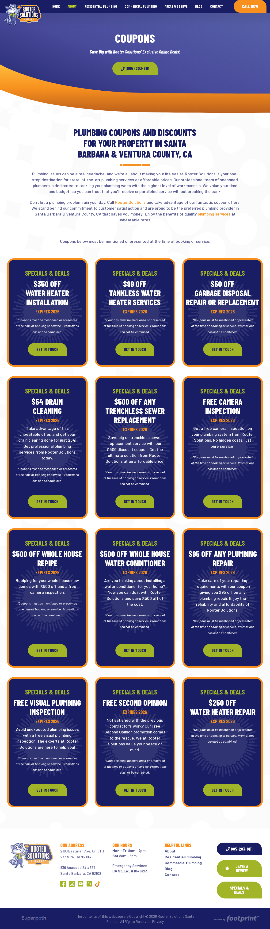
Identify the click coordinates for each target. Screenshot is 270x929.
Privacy (158, 921)
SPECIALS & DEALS (239, 890)
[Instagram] (72, 884)
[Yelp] (89, 884)
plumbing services (214, 213)
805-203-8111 (239, 849)
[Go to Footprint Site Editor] (236, 919)
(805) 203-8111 (135, 68)
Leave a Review (236, 868)
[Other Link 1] (98, 884)
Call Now (250, 6)
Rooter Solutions (130, 202)
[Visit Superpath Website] (33, 919)
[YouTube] (80, 884)
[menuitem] (56, 6)
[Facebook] (63, 884)
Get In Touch (47, 349)
